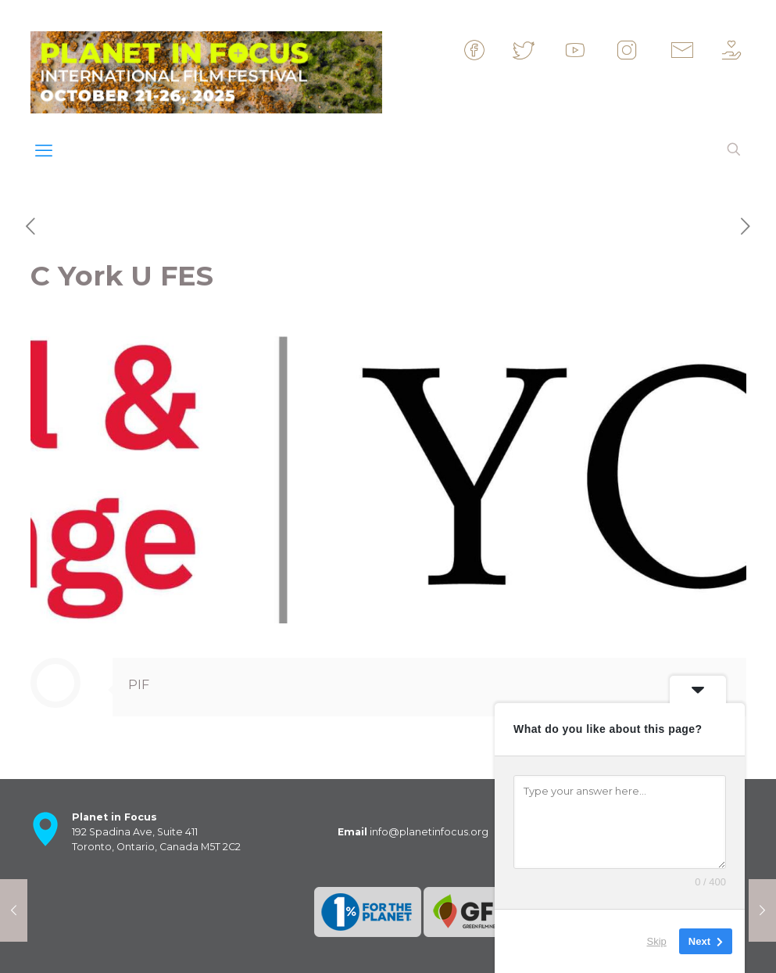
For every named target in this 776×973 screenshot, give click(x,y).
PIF (138, 684)
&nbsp (488, 50)
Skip (657, 941)
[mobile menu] (43, 151)
